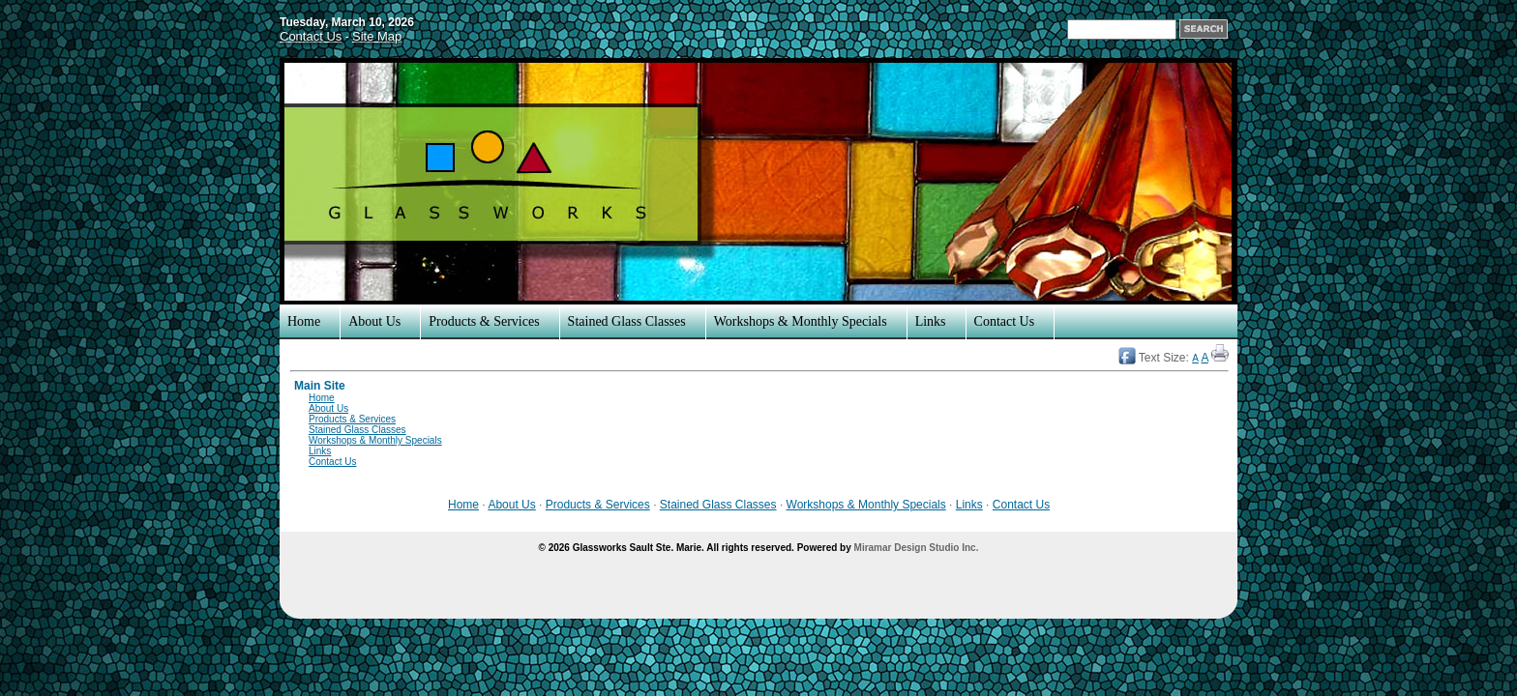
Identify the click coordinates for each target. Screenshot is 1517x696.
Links (930, 321)
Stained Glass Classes (627, 321)
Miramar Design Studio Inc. (916, 547)
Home (303, 321)
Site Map (377, 36)
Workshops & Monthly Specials (800, 321)
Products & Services (484, 321)
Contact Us (311, 36)
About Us (374, 321)
